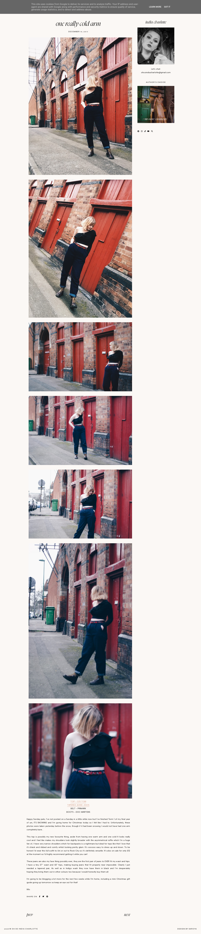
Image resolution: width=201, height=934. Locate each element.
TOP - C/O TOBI (78, 801)
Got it (167, 7)
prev (30, 915)
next (127, 915)
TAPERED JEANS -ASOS (78, 805)
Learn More (155, 7)
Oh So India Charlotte (25, 929)
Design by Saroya (187, 929)
